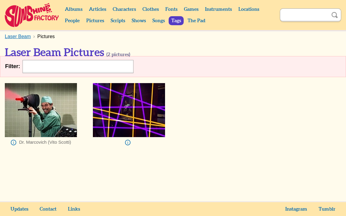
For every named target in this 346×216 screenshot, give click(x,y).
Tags (176, 20)
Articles (97, 9)
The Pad (196, 20)
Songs (158, 20)
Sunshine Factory (32, 15)
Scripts (118, 20)
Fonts (171, 9)
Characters (124, 9)
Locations (248, 9)
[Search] (304, 15)
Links (74, 209)
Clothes (150, 9)
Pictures (95, 20)
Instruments (218, 9)
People (72, 20)
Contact (48, 209)
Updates (19, 209)
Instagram (296, 209)
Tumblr (327, 209)
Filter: (12, 66)
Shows (139, 20)
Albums (73, 9)
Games (191, 9)
